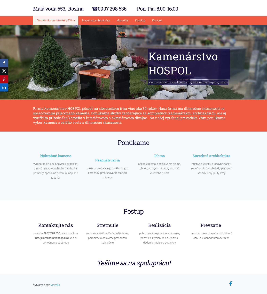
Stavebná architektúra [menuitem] (96, 20)
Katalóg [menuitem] (140, 20)
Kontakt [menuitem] (157, 20)
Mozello (55, 285)
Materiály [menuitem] (122, 20)
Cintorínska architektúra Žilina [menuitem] (55, 20)
